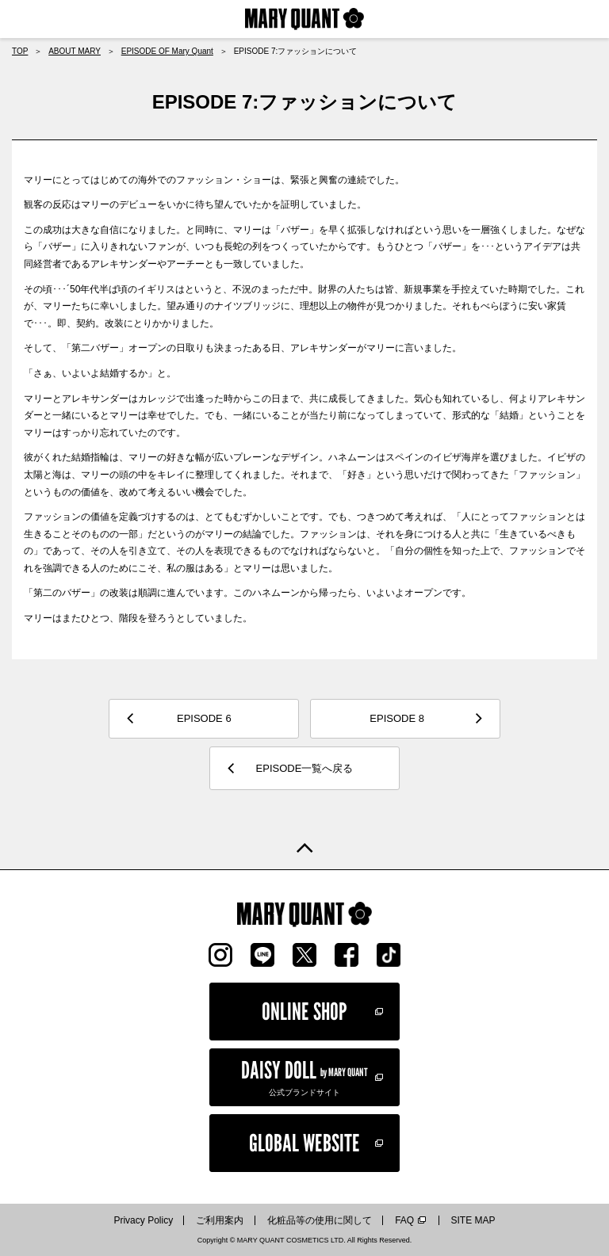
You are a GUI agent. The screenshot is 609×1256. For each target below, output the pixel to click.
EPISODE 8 (397, 718)
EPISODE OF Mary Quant (167, 51)
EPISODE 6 (204, 718)
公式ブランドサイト (304, 1076)
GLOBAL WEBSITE (304, 1142)
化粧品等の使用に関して (319, 1220)
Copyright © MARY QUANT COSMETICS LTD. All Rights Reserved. (304, 1240)
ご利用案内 (219, 1220)
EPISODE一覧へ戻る (305, 768)
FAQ (404, 1220)
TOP (20, 51)
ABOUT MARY (74, 51)
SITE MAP (473, 1220)
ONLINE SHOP (304, 1011)
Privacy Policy (143, 1220)
